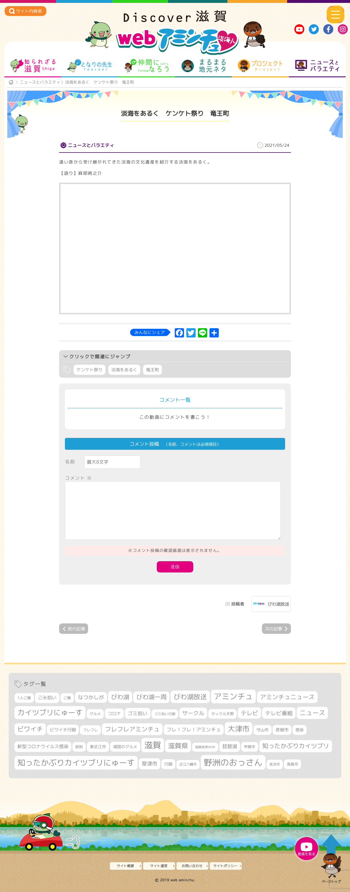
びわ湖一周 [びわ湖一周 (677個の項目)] (151, 697)
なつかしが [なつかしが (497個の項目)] (91, 697)
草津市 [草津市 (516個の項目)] (149, 763)
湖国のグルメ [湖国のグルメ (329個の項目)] (125, 746)
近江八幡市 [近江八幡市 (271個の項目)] (188, 764)
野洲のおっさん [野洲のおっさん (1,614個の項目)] (233, 762)
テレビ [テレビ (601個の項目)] (249, 713)
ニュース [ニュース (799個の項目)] (312, 712)
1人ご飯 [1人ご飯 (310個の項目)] (24, 697)
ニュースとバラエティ (317, 65)
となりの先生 (89, 65)
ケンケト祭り (89, 370)
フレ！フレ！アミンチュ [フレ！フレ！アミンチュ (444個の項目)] (194, 729)
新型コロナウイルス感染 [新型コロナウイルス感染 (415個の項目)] (42, 746)
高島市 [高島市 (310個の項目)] (292, 764)
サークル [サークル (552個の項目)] (193, 713)
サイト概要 (125, 865)
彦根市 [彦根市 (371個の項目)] (282, 730)
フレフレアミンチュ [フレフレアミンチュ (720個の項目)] (132, 729)
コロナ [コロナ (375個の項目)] (114, 714)
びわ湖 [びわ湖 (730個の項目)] (120, 697)
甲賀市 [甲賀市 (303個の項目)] (249, 746)
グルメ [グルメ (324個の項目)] (95, 713)
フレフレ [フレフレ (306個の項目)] (90, 730)
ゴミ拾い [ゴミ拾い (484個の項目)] (137, 713)
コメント (78, 478)
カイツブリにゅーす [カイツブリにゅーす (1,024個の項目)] (50, 712)
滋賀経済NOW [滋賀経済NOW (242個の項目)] (205, 747)
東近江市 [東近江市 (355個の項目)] (98, 747)
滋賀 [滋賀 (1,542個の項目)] (152, 745)
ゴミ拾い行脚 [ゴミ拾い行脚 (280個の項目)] (164, 713)
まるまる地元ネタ (203, 65)
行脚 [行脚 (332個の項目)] (168, 764)
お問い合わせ (192, 865)
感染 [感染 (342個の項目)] (300, 730)
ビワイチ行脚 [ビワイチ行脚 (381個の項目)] (63, 730)
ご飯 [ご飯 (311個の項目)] (67, 697)
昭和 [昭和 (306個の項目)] (79, 746)
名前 (70, 461)
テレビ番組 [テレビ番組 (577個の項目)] (279, 713)
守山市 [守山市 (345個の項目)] (262, 730)
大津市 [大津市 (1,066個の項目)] (238, 729)
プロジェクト (260, 65)
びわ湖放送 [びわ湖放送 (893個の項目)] (190, 696)
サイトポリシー (225, 865)
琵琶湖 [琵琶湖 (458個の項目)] (229, 746)
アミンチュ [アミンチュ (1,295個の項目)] (233, 696)
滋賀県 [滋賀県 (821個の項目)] (178, 745)
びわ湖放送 (278, 604)
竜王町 (152, 370)
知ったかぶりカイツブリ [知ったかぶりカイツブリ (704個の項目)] (295, 746)
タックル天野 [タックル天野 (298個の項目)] (222, 713)
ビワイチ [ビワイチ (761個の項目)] (30, 729)
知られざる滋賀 (32, 65)
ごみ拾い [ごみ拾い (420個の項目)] (47, 697)
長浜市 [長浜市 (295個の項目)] (274, 764)
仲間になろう (146, 65)
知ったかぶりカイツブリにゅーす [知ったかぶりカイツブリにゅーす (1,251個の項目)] (76, 762)
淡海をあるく (124, 370)
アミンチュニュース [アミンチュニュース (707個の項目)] (287, 697)
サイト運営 (158, 865)
